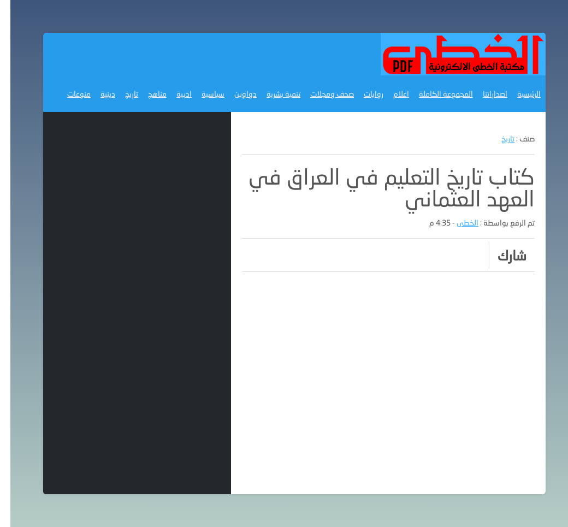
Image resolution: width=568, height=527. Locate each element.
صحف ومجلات (322, 93)
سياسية (202, 93)
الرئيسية (518, 93)
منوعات (68, 93)
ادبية (173, 93)
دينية (97, 93)
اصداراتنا (484, 93)
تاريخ (121, 93)
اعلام (391, 93)
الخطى (457, 222)
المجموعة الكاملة (436, 93)
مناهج (147, 93)
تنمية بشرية (273, 93)
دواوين (235, 93)
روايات (363, 93)
